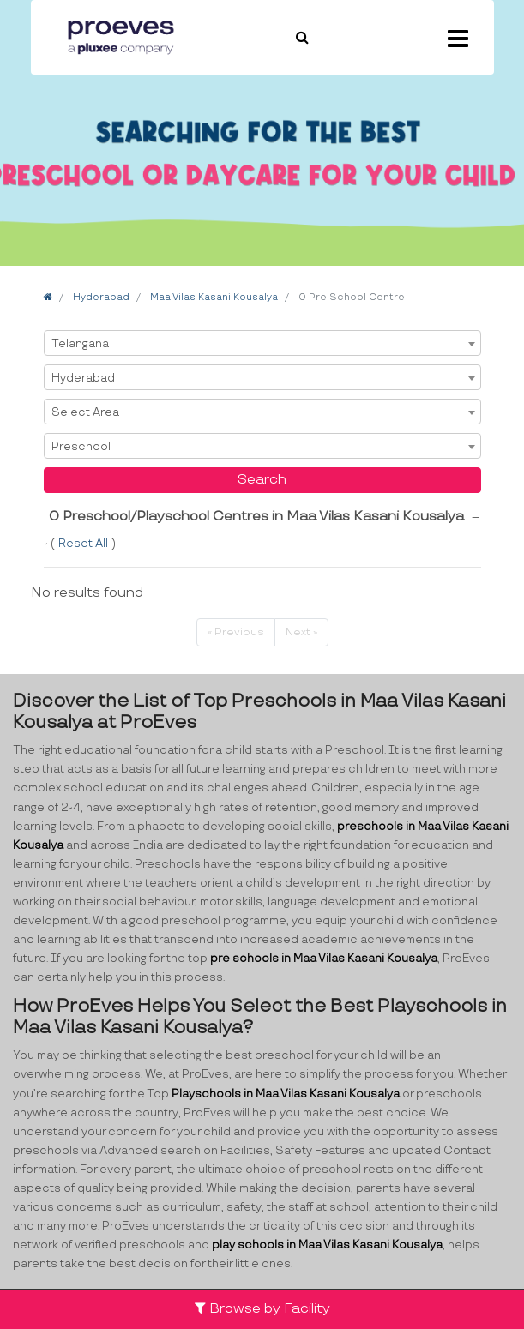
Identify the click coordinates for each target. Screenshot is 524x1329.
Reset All (84, 543)
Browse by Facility (262, 1309)
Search (262, 480)
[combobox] (262, 343)
